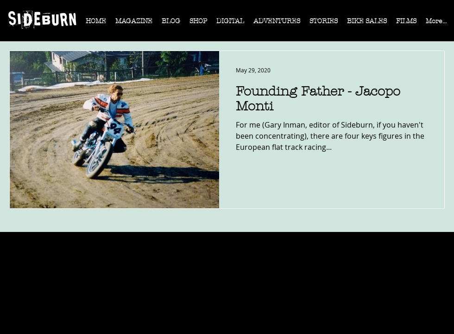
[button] (134, 24)
